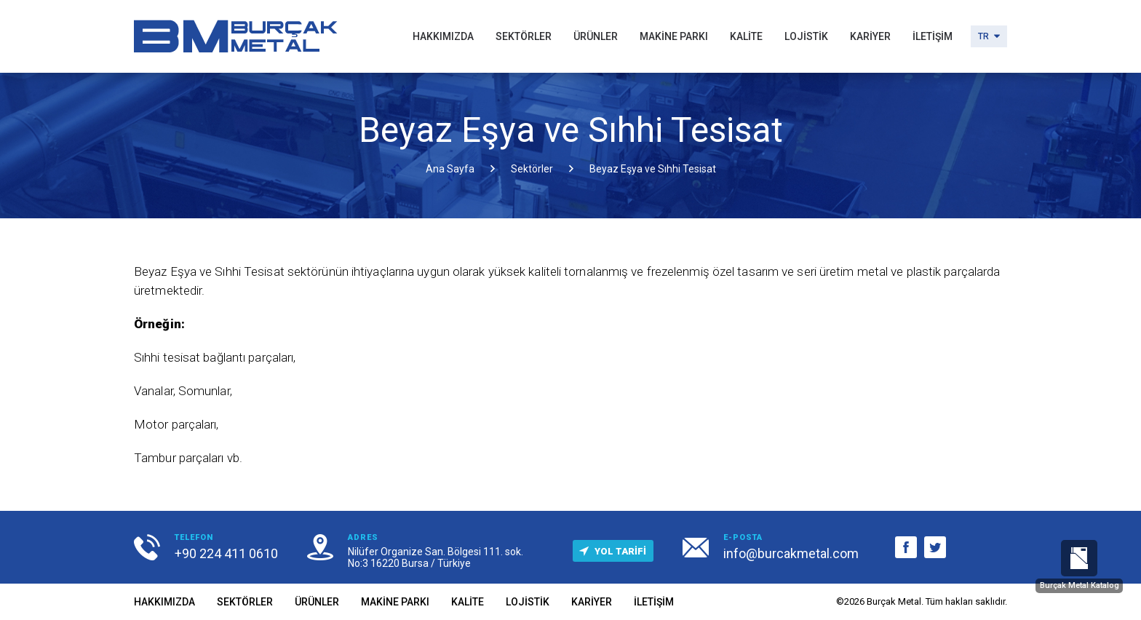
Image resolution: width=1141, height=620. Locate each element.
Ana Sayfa (450, 169)
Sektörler (532, 169)
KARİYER (870, 36)
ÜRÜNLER (595, 36)
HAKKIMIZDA (443, 36)
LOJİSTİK (806, 36)
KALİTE (746, 36)
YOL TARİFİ (609, 551)
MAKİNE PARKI (674, 36)
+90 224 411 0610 (226, 553)
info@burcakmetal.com (791, 553)
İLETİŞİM (933, 36)
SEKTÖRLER (524, 36)
